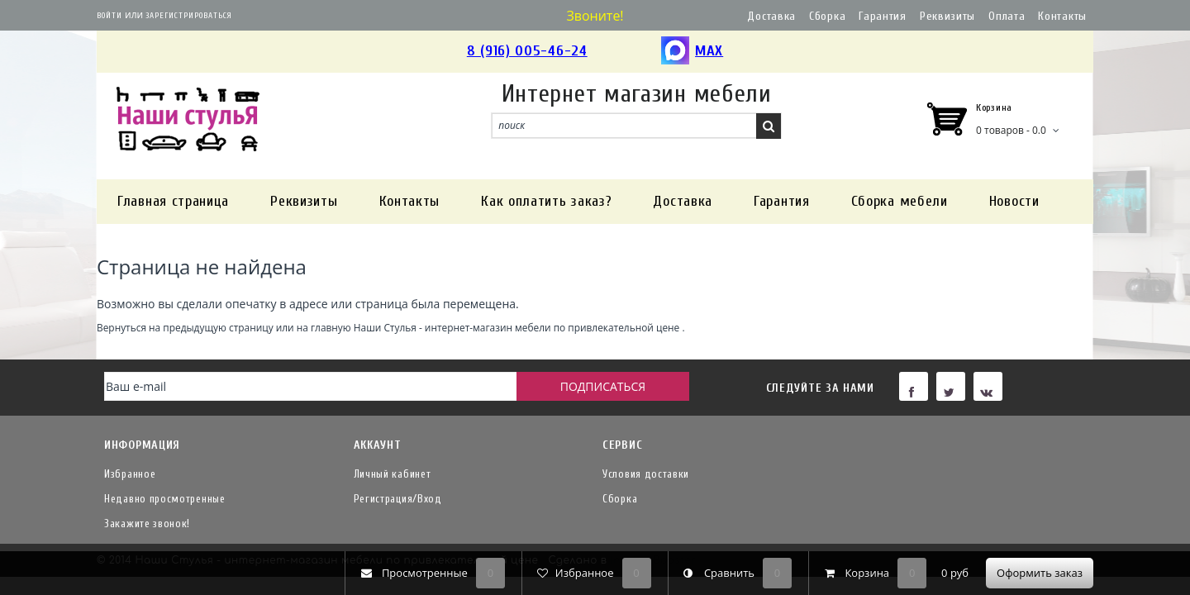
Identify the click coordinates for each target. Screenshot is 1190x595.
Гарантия (883, 16)
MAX (692, 51)
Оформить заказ (1040, 572)
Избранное (129, 474)
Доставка (771, 16)
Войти (109, 16)
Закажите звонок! (147, 523)
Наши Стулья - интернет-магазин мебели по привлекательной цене (517, 327)
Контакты (1062, 16)
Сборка (827, 16)
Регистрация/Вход (398, 499)
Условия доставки (645, 474)
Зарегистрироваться (188, 16)
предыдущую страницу (218, 327)
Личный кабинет (392, 474)
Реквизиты (947, 16)
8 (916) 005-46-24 (527, 51)
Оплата (1006, 16)
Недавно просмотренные (165, 499)
